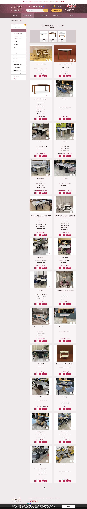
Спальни (15, 61)
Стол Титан (65, 178)
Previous (47, 60)
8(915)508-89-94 (35, 503)
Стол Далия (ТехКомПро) (40, 99)
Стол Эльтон (65, 257)
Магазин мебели (31, 498)
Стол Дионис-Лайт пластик (41, 326)
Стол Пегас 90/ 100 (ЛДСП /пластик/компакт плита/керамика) (65, 291)
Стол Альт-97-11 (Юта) (40, 64)
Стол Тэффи (41, 363)
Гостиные (16, 58)
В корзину (44, 76)
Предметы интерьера (18, 73)
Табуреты (16, 44)
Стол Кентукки (65, 432)
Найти (45, 10)
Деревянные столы (18, 36)
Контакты (71, 15)
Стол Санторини (65, 397)
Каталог (16, 20)
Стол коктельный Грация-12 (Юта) (64, 364)
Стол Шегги (65, 99)
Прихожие (16, 53)
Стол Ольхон (41, 290)
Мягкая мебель (17, 67)
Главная (15, 15)
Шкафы (15, 55)
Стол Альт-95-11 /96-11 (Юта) (65, 64)
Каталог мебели (27, 15)
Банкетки (16, 47)
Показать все (58, 488)
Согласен (68, 506)
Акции (15, 78)
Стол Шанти (41, 397)
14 (50, 488)
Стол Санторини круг (64, 326)
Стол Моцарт (40, 178)
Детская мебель (17, 70)
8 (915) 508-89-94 (59, 1)
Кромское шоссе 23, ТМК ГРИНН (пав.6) (52, 501)
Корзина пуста (57, 6)
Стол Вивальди (40, 141)
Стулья (15, 41)
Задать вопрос (57, 10)
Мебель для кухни (18, 64)
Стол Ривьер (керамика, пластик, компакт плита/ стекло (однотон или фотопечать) (64, 216)
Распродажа (43, 15)
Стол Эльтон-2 (40, 257)
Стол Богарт (41, 465)
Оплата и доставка (58, 15)
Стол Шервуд (65, 465)
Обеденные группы (18, 27)
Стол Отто (64, 141)
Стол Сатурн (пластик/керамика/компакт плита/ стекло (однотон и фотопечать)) (40, 216)
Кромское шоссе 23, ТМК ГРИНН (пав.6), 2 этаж (71, 11)
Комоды (15, 50)
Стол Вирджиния (40, 432)
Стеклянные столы (18, 33)
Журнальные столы (18, 38)
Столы (15, 30)
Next (50, 60)
